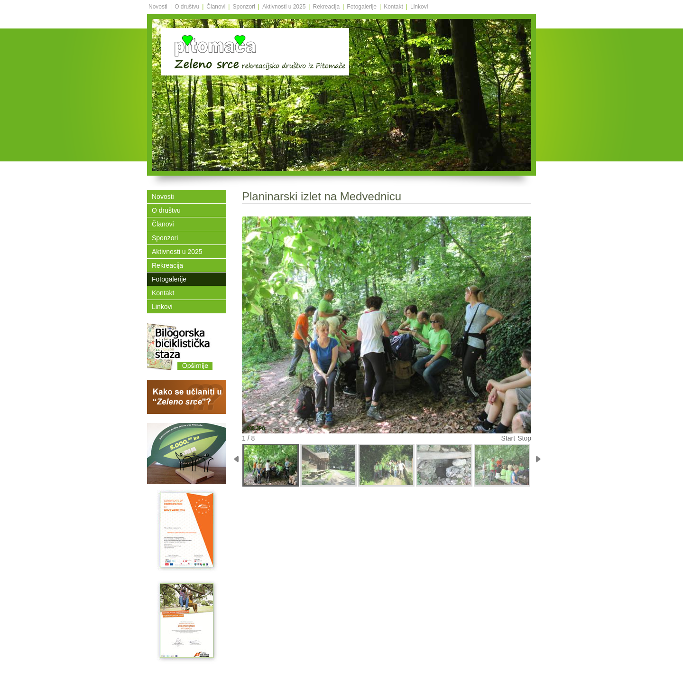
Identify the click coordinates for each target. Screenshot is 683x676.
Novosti (157, 6)
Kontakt (393, 6)
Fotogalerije (362, 6)
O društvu (187, 6)
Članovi (215, 6)
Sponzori (243, 6)
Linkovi (419, 6)
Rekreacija (326, 6)
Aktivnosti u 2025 (283, 6)
